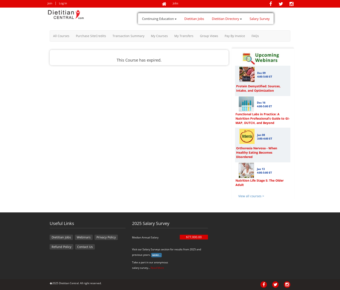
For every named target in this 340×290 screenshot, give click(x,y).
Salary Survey (260, 18)
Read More (157, 268)
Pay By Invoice (235, 36)
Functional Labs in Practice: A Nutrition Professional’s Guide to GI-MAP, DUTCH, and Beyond (262, 118)
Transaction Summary (128, 36)
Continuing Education (159, 18)
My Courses (159, 36)
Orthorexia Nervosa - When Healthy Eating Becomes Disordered (256, 152)
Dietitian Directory (227, 18)
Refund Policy (61, 247)
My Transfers (183, 36)
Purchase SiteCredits (91, 36)
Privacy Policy (106, 237)
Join (49, 3)
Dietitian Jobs (194, 18)
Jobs (175, 3)
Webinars (84, 237)
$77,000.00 (194, 237)
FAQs (255, 36)
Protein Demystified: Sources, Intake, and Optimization (258, 88)
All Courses (61, 36)
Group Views (209, 36)
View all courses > (251, 196)
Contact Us (85, 247)
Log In (63, 3)
